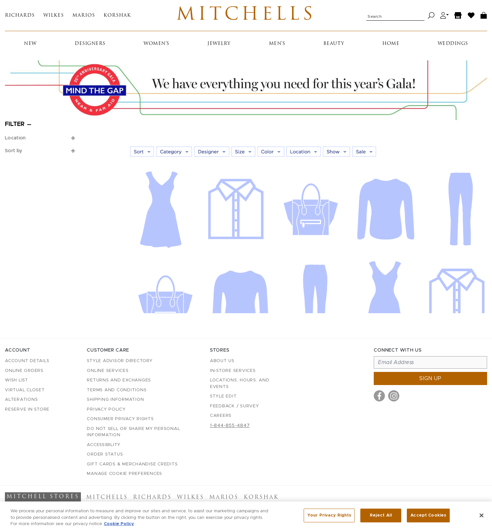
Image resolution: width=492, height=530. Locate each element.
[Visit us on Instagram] (393, 395)
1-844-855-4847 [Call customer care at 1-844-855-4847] (230, 425)
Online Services (107, 371)
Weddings (453, 43)
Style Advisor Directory (119, 361)
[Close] (481, 518)
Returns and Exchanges (119, 380)
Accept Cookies (428, 518)
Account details (27, 361)
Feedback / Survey (234, 406)
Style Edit (223, 396)
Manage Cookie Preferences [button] (124, 474)
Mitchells (246, 15)
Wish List (16, 380)
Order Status (105, 454)
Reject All (381, 518)
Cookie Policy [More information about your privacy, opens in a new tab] (119, 527)
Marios (83, 15)
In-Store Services (233, 371)
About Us (222, 361)
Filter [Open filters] (15, 124)
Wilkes (53, 15)
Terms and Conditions (116, 390)
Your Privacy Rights (329, 518)
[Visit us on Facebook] (379, 395)
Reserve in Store (27, 409)
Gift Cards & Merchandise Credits (132, 464)
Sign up (430, 378)
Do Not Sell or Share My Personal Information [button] (133, 432)
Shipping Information (115, 400)
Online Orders (24, 371)
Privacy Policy (106, 409)
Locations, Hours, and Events (240, 383)
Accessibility (104, 445)
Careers (221, 416)
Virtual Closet (25, 390)
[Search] (431, 15)
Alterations (21, 400)
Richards (20, 15)
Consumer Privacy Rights (120, 419)
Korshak (117, 15)
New (30, 43)
